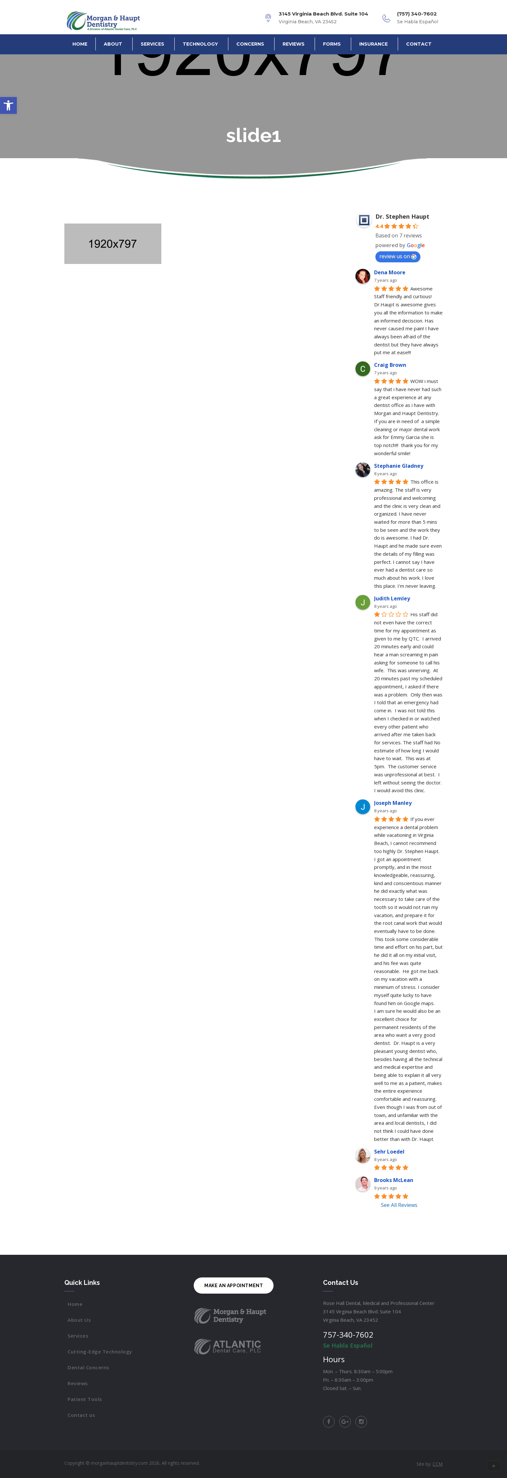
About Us (79, 1320)
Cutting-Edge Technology (100, 1351)
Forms (332, 44)
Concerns (250, 44)
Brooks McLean (393, 1180)
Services (152, 44)
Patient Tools (85, 1399)
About (113, 44)
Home (79, 44)
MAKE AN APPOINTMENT (233, 1285)
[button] (8, 105)
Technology (200, 44)
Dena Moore (389, 272)
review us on (397, 256)
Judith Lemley (392, 598)
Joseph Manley (393, 802)
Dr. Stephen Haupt (402, 216)
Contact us (81, 1415)
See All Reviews (399, 1205)
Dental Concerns (88, 1367)
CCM (438, 1464)
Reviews (294, 44)
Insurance (373, 44)
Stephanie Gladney (398, 465)
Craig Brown (390, 364)
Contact (419, 44)
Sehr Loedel (389, 1151)
